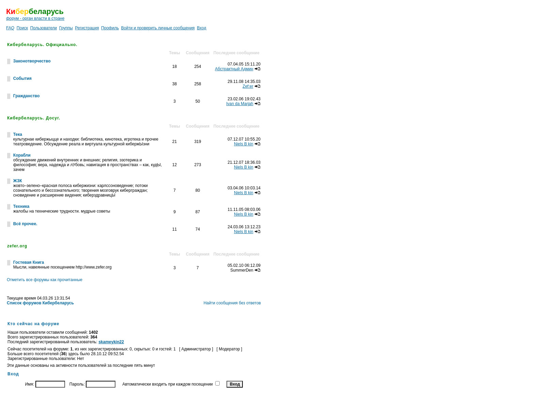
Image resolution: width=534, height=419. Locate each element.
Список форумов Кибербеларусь (40, 303)
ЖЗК (17, 180)
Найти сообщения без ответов (232, 303)
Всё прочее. (25, 223)
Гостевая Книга (28, 262)
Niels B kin (243, 144)
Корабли (22, 155)
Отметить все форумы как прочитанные (44, 279)
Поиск (22, 28)
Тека (17, 134)
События (22, 78)
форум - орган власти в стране (35, 18)
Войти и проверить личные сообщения (158, 28)
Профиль (110, 28)
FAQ (10, 28)
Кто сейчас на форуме (33, 323)
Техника (21, 206)
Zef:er (247, 86)
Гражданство (26, 95)
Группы (66, 28)
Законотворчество (32, 61)
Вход (201, 28)
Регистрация (87, 28)
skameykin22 (111, 341)
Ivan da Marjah (239, 103)
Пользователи (43, 28)
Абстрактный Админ (234, 69)
